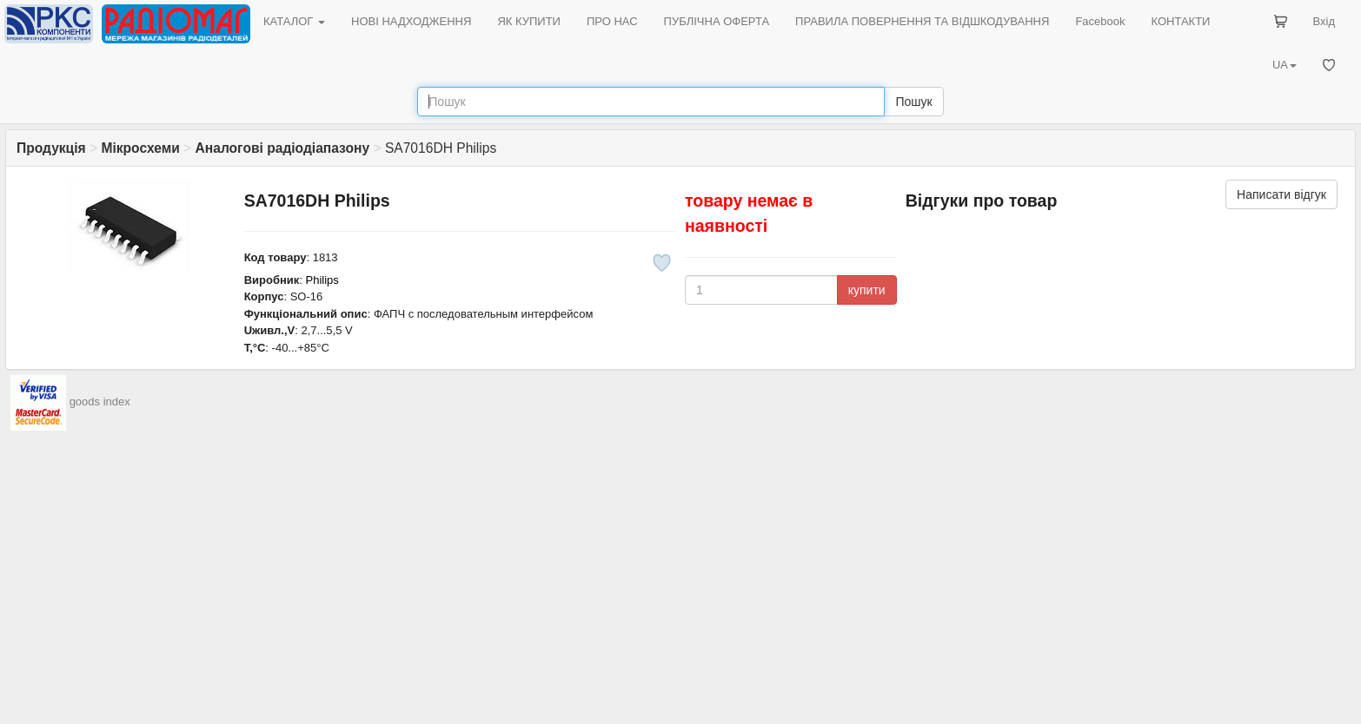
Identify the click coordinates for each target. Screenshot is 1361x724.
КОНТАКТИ (1180, 21)
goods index (100, 402)
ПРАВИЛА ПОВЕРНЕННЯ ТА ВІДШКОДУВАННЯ (922, 21)
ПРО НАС (612, 21)
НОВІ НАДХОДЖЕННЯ (411, 21)
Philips (322, 279)
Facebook (1100, 21)
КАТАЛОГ (294, 21)
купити (867, 290)
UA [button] (1284, 64)
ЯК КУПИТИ (529, 21)
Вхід (1324, 21)
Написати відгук (1281, 194)
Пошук (913, 102)
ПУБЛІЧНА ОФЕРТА (717, 21)
